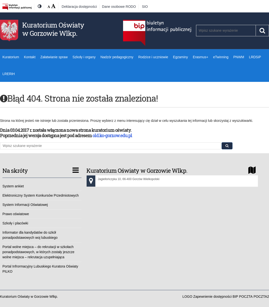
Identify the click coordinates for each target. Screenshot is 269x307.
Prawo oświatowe (15, 214)
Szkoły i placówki (15, 223)
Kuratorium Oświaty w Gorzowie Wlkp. (53, 29)
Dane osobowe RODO (119, 7)
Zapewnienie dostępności (212, 296)
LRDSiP (255, 57)
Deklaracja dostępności (79, 7)
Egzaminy (180, 57)
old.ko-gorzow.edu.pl (112, 135)
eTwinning (220, 57)
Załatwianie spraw (54, 57)
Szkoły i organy (84, 57)
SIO (145, 7)
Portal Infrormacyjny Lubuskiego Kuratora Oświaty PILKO (40, 268)
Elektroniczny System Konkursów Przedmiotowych (40, 195)
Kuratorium (10, 57)
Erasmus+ (200, 57)
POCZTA (246, 296)
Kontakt (29, 57)
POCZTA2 (261, 296)
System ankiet (13, 186)
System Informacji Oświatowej (25, 205)
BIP (235, 296)
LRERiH (8, 74)
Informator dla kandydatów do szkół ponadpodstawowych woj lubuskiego (29, 235)
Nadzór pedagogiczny (116, 57)
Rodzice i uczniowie (153, 57)
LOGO (187, 296)
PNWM (238, 57)
